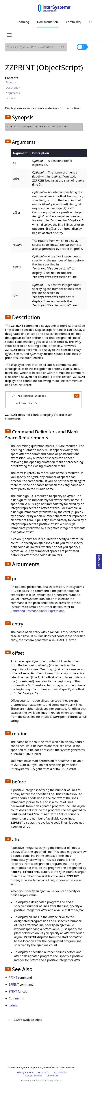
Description (13, 87)
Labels (13, 1005)
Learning (23, 22)
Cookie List (52, 1075)
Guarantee (43, 1072)
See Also (11, 98)
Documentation (47, 22)
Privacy (20, 1072)
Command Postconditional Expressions (37, 611)
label (36, 176)
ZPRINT (14, 984)
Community (73, 22)
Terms (30, 1072)
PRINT (13, 978)
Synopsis (11, 82)
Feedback (99, 561)
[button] (8, 117)
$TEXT (13, 991)
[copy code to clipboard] (76, 395)
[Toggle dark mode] (82, 47)
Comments (16, 998)
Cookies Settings (33, 1075)
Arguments (13, 93)
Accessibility (60, 1072)
